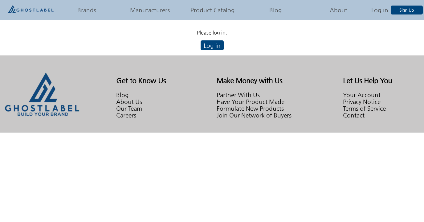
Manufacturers (150, 9)
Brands (86, 9)
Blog (275, 9)
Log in (379, 9)
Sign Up (406, 10)
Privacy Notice (362, 101)
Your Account (362, 94)
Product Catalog (212, 9)
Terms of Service (364, 108)
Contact (354, 115)
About (338, 9)
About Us (129, 101)
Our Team (129, 108)
